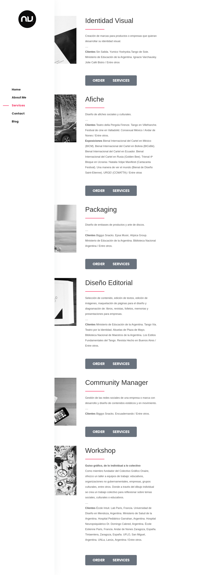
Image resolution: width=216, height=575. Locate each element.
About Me (19, 97)
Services (18, 105)
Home (16, 89)
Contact (18, 113)
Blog (15, 121)
